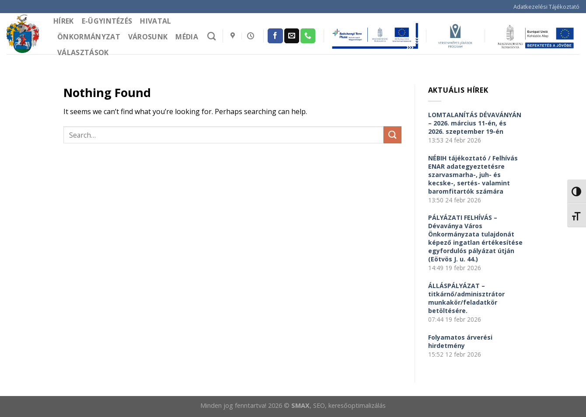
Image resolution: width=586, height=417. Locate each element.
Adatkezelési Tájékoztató (546, 6)
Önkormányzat (88, 37)
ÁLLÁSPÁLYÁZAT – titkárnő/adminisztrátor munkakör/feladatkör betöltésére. (466, 298)
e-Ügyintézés (107, 21)
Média (186, 37)
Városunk (148, 37)
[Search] (211, 36)
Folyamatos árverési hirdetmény (460, 341)
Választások (83, 52)
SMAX (300, 405)
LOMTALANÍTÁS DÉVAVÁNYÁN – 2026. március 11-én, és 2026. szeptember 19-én (474, 123)
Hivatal (155, 21)
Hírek (63, 21)
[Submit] (392, 134)
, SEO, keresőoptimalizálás (348, 405)
